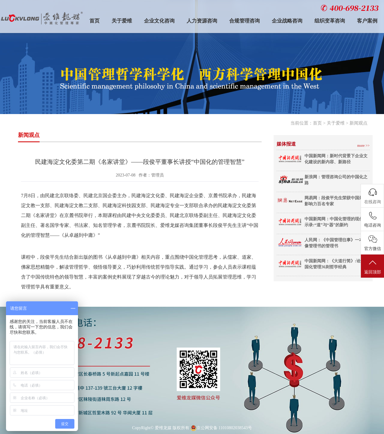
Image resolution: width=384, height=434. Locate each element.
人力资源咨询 (202, 21)
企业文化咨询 (159, 21)
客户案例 (367, 21)
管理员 (157, 175)
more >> (363, 145)
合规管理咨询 (244, 21)
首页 (94, 21)
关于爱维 (122, 21)
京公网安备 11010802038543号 (221, 428)
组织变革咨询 (329, 21)
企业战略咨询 (287, 21)
